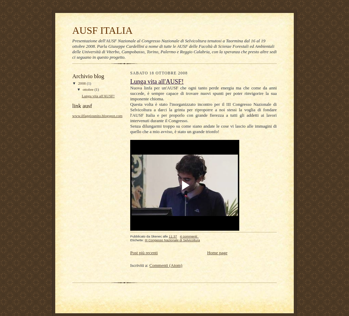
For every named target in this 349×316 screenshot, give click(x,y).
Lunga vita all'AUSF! (98, 96)
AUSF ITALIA (102, 30)
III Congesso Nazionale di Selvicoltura (172, 240)
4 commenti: (189, 236)
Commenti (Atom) (165, 265)
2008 (82, 83)
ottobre (88, 89)
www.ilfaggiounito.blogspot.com (97, 116)
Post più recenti (144, 252)
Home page (217, 252)
